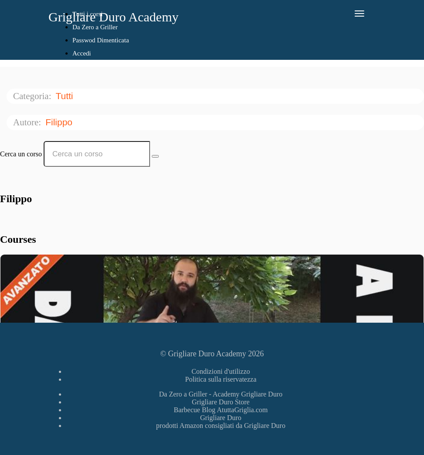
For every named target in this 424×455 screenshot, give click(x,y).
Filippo (60, 122)
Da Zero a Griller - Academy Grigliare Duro (221, 394)
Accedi (81, 53)
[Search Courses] (155, 156)
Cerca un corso (21, 154)
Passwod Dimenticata (100, 40)
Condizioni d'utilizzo (220, 371)
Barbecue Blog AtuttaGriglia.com (221, 410)
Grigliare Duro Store (221, 402)
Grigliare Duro (221, 417)
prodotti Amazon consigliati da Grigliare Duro (220, 425)
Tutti (65, 96)
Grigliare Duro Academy (113, 17)
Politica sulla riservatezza (220, 379)
